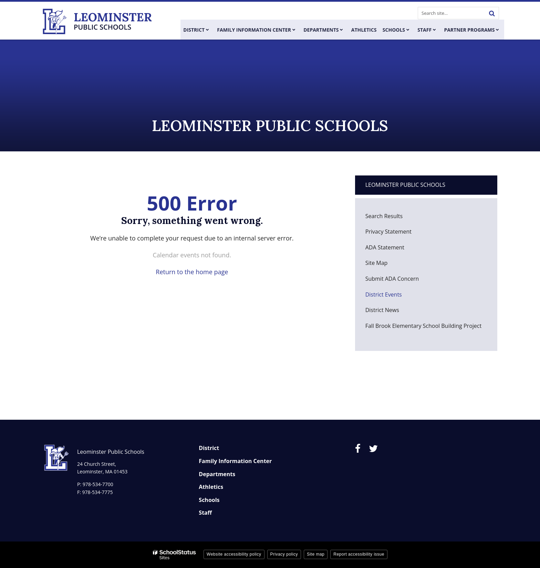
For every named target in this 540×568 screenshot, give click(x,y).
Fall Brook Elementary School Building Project (423, 326)
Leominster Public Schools (405, 185)
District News (382, 310)
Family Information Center (235, 461)
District (209, 448)
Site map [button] (315, 554)
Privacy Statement (388, 231)
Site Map (376, 263)
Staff (205, 512)
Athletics (211, 487)
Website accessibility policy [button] (234, 554)
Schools (209, 500)
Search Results (384, 216)
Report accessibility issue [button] (358, 554)
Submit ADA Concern (392, 278)
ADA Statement (384, 247)
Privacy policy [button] (284, 554)
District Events (383, 294)
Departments (217, 474)
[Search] (492, 13)
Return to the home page (192, 272)
